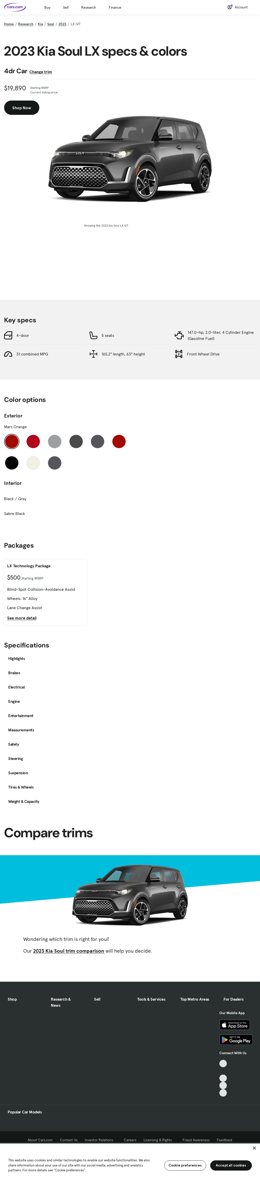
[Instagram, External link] (223, 1085)
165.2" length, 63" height (123, 354)
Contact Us (69, 1140)
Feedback (224, 1140)
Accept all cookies (231, 1165)
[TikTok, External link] (223, 1063)
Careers (130, 1140)
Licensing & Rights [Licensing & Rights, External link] (159, 1140)
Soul (50, 24)
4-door (22, 335)
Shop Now (21, 107)
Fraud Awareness (196, 1140)
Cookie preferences (185, 1165)
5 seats (108, 335)
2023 (62, 24)
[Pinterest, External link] (223, 1093)
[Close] (254, 1148)
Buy (47, 7)
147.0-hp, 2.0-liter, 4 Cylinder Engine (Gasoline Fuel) (221, 335)
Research (88, 7)
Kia (40, 24)
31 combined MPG (32, 354)
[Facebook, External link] (223, 1071)
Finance (115, 7)
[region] (130, 1161)
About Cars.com (40, 1140)
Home (9, 24)
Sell (65, 7)
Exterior (13, 415)
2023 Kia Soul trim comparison (68, 951)
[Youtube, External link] (223, 1078)
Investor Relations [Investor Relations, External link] (101, 1140)
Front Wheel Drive (203, 354)
